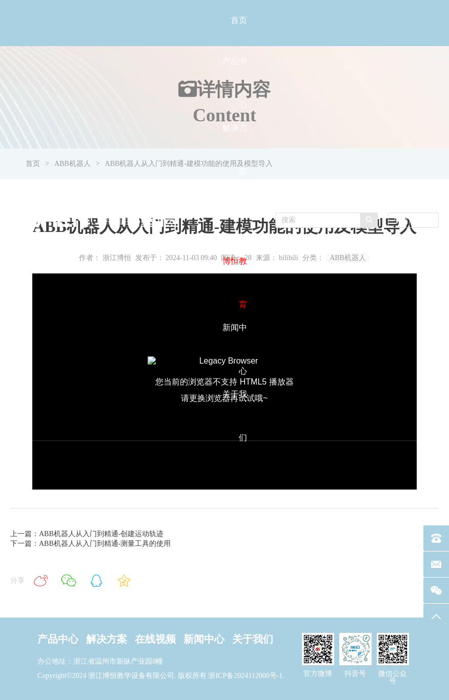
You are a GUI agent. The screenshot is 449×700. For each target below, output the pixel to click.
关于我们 (252, 639)
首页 (239, 20)
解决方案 (106, 639)
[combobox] (413, 220)
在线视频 (155, 639)
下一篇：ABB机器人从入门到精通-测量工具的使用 (90, 543)
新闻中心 (203, 639)
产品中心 (57, 639)
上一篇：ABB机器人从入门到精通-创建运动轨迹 (87, 534)
